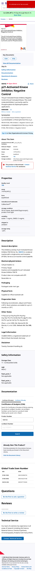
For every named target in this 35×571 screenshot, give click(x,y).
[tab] (5, 19)
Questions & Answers (9, 76)
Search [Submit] (17, 434)
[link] (6, 567)
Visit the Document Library (11, 455)
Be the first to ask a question (13, 497)
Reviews (4, 79)
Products (3, 19)
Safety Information (8, 70)
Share (31, 84)
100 (14, 156)
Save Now (17, 15)
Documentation (7, 73)
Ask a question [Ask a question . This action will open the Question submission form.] (16, 112)
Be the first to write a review (14, 513)
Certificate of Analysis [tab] (8, 400)
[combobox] (17, 420)
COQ (13, 59)
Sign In (4, 133)
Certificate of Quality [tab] (20, 400)
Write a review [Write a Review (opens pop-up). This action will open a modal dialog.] (5, 112)
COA (6, 59)
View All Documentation (12, 63)
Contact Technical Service (13, 538)
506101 (21, 252)
